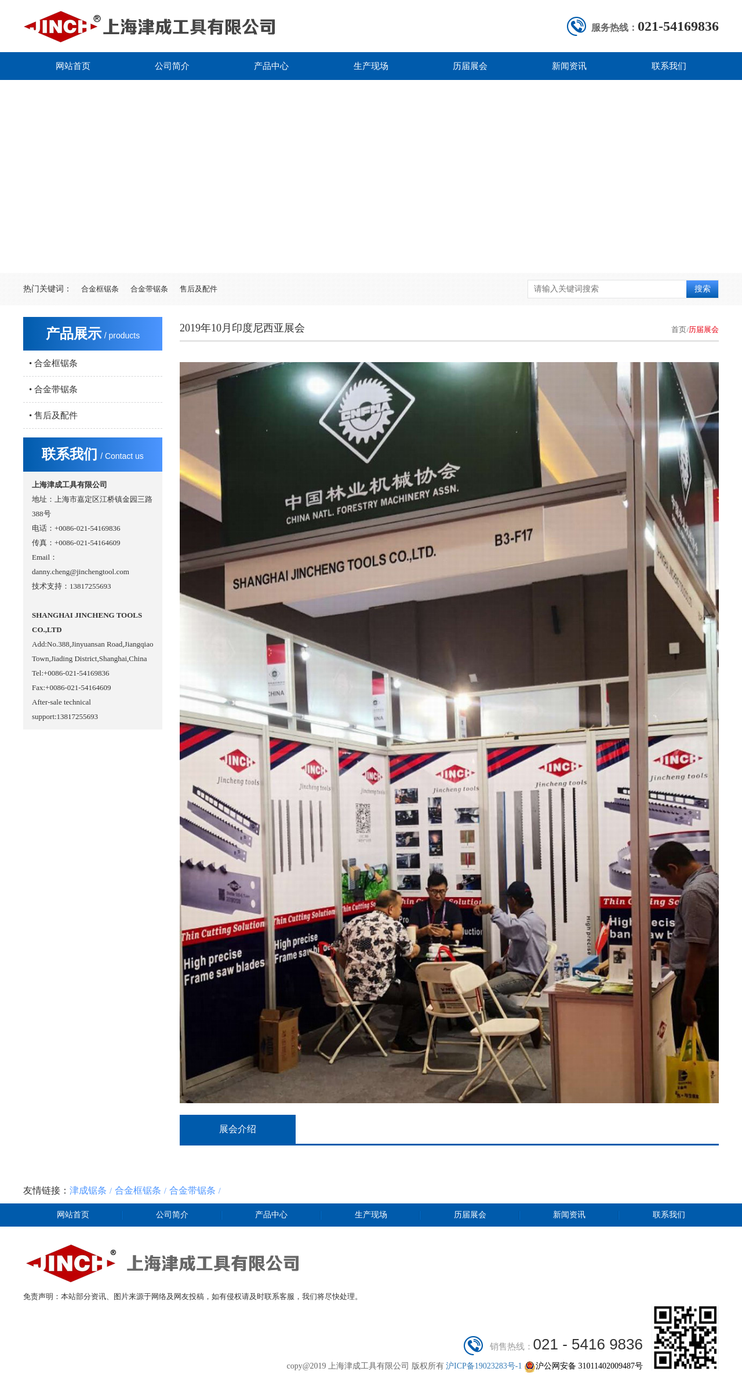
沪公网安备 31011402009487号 (583, 1366)
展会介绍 (237, 1129)
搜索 (702, 288)
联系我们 (669, 66)
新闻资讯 (569, 66)
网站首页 (73, 66)
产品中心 (271, 66)
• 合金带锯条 (53, 389)
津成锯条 (88, 1190)
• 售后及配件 (53, 415)
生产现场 (371, 66)
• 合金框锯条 (53, 363)
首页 (678, 329)
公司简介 (172, 66)
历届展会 (470, 66)
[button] (363, 253)
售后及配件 (198, 288)
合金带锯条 (149, 288)
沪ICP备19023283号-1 (485, 1366)
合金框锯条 (100, 288)
